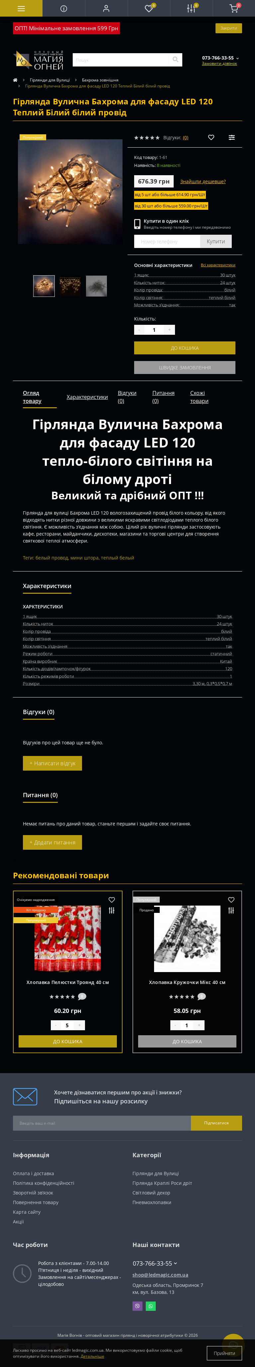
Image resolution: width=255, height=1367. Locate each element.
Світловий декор (151, 1192)
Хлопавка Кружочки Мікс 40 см (187, 982)
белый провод (52, 558)
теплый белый (117, 558)
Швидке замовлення (185, 367)
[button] (106, 8)
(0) (185, 137)
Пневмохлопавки (151, 1202)
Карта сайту (27, 1212)
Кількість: (145, 318)
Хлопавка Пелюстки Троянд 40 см (68, 982)
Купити (216, 241)
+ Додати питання (52, 842)
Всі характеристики (218, 264)
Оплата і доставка (33, 1173)
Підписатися (216, 1123)
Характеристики (87, 397)
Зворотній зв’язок (33, 1192)
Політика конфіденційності (43, 1183)
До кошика (185, 348)
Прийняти (224, 1353)
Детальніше (92, 1356)
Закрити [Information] (228, 28)
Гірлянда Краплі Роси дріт (162, 1183)
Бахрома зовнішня (100, 80)
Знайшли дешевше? (203, 181)
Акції (18, 1221)
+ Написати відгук (52, 763)
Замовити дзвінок (219, 63)
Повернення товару (35, 1202)
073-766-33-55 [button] (155, 1263)
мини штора (84, 558)
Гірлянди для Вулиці (50, 80)
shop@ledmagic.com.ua (160, 1275)
